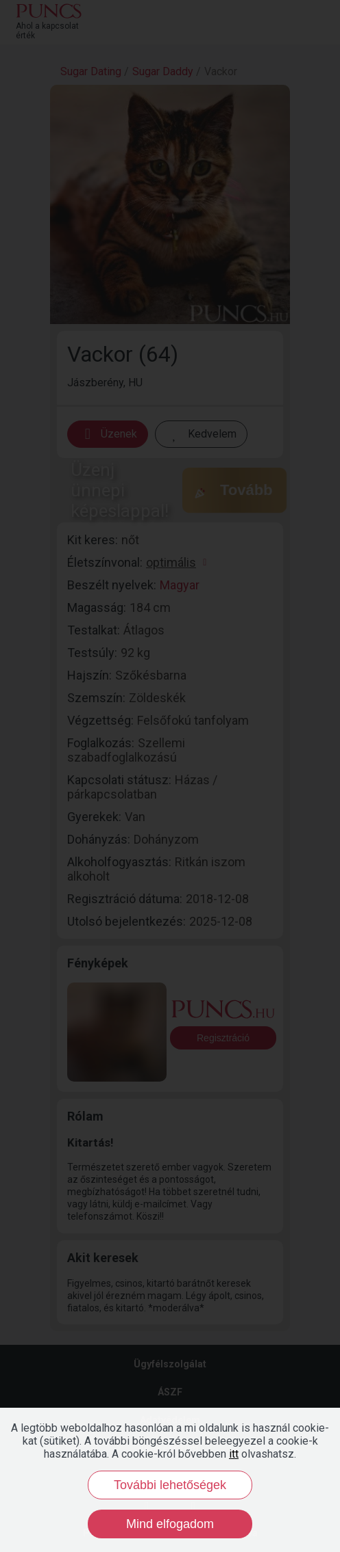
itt (234, 1453)
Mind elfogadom (170, 1524)
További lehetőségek (170, 1485)
